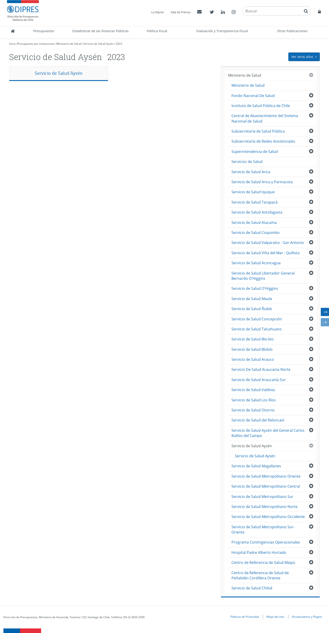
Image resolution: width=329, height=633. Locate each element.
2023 (119, 44)
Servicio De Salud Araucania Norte (260, 369)
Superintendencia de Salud (254, 151)
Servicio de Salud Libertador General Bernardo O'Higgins (263, 276)
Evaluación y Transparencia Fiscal (222, 31)
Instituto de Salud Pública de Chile (260, 105)
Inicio (12, 44)
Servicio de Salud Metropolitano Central (265, 486)
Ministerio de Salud (69, 44)
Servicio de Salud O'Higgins (254, 288)
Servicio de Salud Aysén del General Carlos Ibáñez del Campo (268, 433)
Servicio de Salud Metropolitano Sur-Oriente (263, 529)
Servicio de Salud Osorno (253, 410)
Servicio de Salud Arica (250, 171)
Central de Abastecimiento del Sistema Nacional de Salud (264, 118)
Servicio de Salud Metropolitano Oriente (265, 476)
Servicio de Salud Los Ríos (253, 400)
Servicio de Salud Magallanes (256, 465)
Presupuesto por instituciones (36, 44)
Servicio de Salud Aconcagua (256, 262)
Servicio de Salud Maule (251, 298)
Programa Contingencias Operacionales (265, 542)
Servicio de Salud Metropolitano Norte (264, 506)
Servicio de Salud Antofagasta (256, 212)
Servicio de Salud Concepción (256, 319)
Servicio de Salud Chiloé (251, 588)
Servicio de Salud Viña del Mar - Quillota (265, 252)
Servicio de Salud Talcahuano (256, 329)
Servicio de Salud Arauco (252, 359)
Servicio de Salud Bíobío (252, 349)
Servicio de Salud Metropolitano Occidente (268, 516)
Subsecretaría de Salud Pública (258, 131)
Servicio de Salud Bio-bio (252, 339)
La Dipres (157, 12)
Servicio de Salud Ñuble (251, 308)
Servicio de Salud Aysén (98, 44)
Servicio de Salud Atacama (254, 222)
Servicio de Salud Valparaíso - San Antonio (267, 242)
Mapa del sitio (275, 616)
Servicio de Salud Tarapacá (254, 202)
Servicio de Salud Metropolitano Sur (262, 496)
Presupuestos (43, 31)
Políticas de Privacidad (245, 616)
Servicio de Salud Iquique (253, 191)
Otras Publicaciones (292, 31)
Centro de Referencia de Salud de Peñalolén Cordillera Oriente (260, 575)
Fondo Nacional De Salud (253, 95)
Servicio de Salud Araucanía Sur (258, 379)
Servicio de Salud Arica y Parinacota (262, 181)
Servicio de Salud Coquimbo (255, 232)
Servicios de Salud (247, 161)
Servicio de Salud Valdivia (253, 389)
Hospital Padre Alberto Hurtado (258, 552)
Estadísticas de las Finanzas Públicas (100, 31)
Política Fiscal (157, 31)
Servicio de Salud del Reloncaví (257, 420)
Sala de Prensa (180, 12)
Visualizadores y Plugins (307, 616)
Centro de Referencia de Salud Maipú (263, 562)
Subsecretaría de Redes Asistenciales (263, 141)
